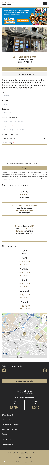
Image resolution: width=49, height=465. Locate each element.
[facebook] (4, 370)
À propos (5, 434)
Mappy (21, 357)
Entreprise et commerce (10, 425)
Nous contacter (7, 444)
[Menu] (45, 3)
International (6, 439)
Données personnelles (24, 457)
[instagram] (45, 370)
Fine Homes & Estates (10, 429)
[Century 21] (8, 4)
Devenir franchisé (8, 420)
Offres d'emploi (7, 415)
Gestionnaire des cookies (24, 462)
